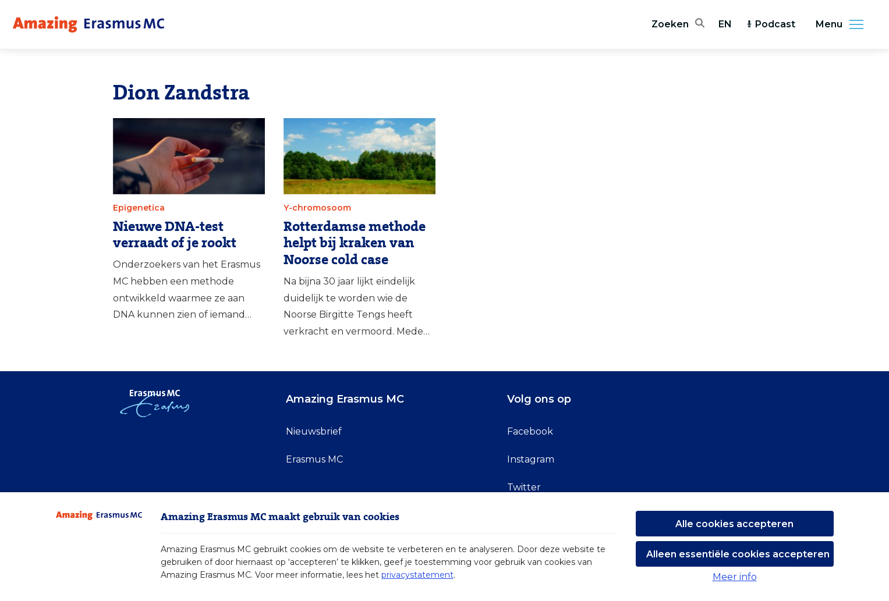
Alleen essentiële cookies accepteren (738, 554)
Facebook (530, 431)
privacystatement (417, 575)
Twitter (524, 487)
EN (725, 24)
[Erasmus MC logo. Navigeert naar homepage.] (88, 24)
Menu (843, 24)
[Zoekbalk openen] (677, 24)
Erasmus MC (314, 459)
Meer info (735, 576)
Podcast (770, 24)
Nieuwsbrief (314, 431)
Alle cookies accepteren (734, 523)
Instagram (530, 459)
